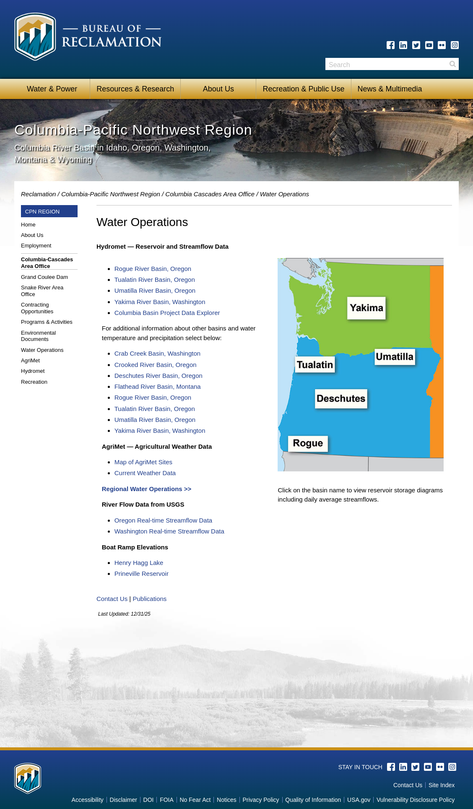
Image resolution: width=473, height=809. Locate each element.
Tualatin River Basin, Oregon (154, 279)
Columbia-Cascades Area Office (47, 262)
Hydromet (32, 371)
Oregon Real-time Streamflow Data (163, 520)
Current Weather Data (145, 472)
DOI (148, 799)
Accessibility (88, 799)
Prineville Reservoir (141, 573)
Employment (36, 245)
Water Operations (42, 350)
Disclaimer (123, 799)
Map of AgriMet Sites (143, 462)
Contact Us (111, 598)
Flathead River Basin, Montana (157, 386)
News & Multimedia (390, 89)
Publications (149, 598)
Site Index (442, 785)
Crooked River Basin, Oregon (155, 364)
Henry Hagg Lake (139, 562)
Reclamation (38, 194)
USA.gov (358, 799)
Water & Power (52, 89)
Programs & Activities (47, 322)
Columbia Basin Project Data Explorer (167, 312)
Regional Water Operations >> (147, 488)
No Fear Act (195, 799)
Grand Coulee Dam (44, 277)
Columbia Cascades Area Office (210, 194)
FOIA (167, 799)
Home (28, 224)
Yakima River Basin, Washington (159, 301)
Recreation (34, 382)
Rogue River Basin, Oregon (152, 268)
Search (452, 64)
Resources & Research (135, 89)
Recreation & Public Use (303, 89)
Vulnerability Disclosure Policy (416, 799)
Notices (226, 799)
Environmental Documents (38, 336)
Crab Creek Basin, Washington (157, 353)
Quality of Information (313, 799)
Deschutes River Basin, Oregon (158, 375)
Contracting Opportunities (37, 308)
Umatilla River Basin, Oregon (154, 290)
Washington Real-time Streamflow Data (169, 531)
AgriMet (30, 360)
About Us (218, 89)
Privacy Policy (260, 799)
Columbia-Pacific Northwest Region (110, 194)
